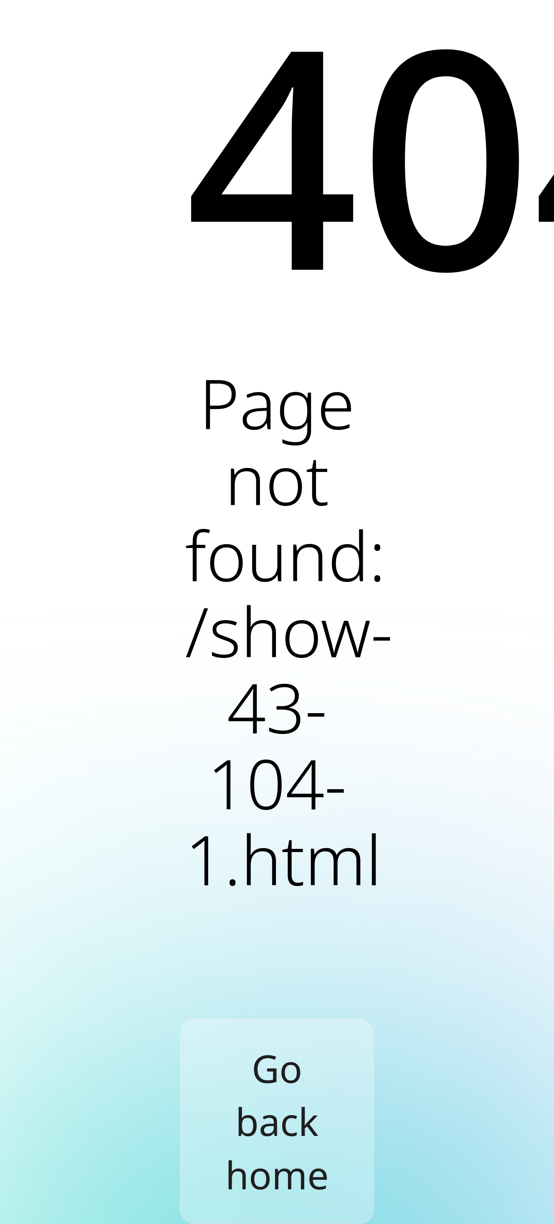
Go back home (277, 1121)
